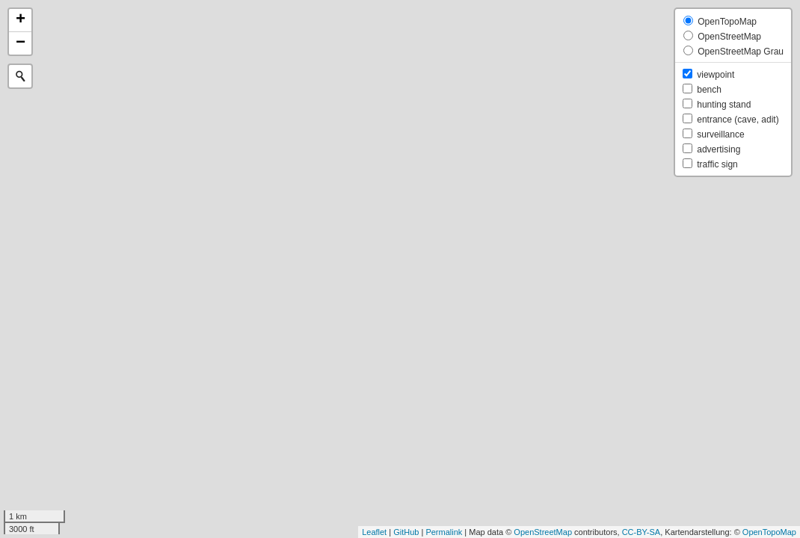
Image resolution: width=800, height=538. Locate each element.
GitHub (406, 532)
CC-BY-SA (641, 532)
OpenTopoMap (769, 532)
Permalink (443, 532)
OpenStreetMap (543, 532)
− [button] (20, 43)
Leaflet (374, 532)
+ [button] (20, 20)
